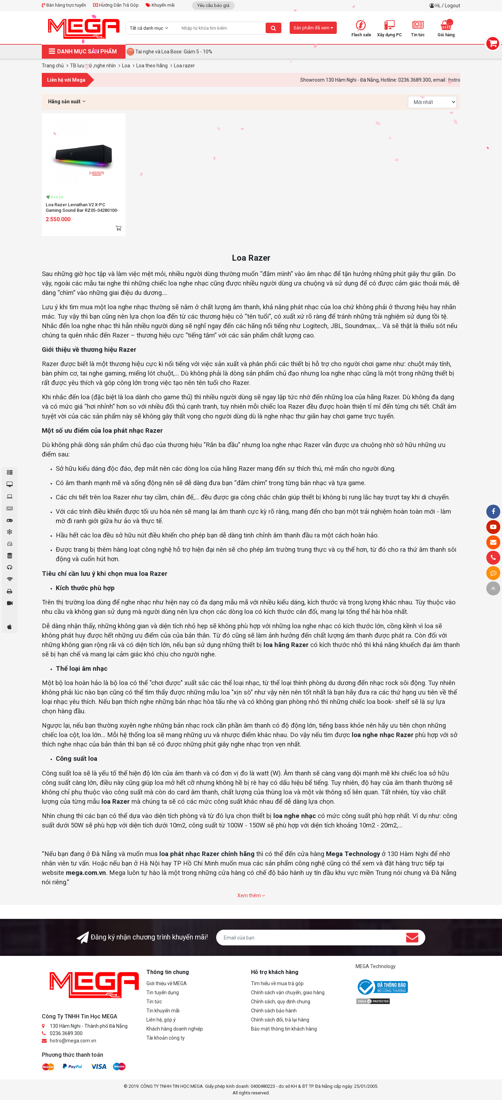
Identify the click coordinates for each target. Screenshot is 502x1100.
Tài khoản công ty (165, 1038)
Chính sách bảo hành (274, 1010)
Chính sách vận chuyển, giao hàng (288, 992)
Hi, (438, 5)
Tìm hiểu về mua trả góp (277, 983)
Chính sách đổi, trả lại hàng (280, 1020)
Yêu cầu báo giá (213, 5)
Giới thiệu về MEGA (166, 983)
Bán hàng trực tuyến (64, 5)
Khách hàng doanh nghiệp (174, 1029)
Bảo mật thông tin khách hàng (284, 1029)
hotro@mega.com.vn (73, 1040)
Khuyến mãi (160, 5)
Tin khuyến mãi (163, 1010)
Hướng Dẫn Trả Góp (116, 5)
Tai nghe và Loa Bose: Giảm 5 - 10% (173, 51)
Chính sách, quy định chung (280, 1001)
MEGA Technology (376, 966)
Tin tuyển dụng (162, 992)
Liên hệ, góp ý (161, 1020)
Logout (452, 5)
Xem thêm (251, 895)
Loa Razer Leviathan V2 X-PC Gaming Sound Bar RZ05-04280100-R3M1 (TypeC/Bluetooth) (82, 210)
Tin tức (154, 1001)
